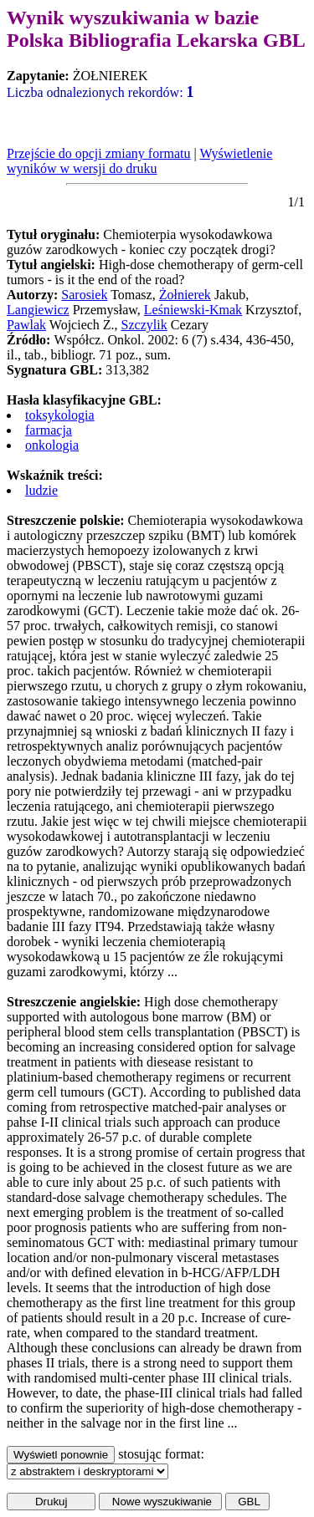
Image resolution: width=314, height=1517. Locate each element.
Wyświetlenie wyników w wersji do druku (139, 161)
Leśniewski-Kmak (193, 310)
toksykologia (60, 415)
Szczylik (144, 325)
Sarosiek (84, 295)
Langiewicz (38, 310)
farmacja (48, 430)
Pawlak (26, 325)
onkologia (52, 445)
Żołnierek (185, 295)
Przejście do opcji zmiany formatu (98, 153)
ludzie (41, 490)
